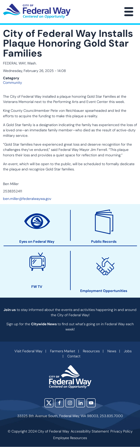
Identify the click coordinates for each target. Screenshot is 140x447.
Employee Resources (70, 438)
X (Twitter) (49, 402)
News (111, 351)
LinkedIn (80, 402)
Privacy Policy (121, 431)
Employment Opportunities (103, 290)
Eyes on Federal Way (36, 241)
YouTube (91, 402)
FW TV (36, 286)
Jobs (128, 351)
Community (12, 82)
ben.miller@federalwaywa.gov (27, 198)
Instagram (70, 402)
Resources (91, 351)
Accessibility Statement (90, 431)
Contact (73, 356)
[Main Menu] (129, 11)
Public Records (104, 241)
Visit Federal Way (28, 351)
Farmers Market (62, 351)
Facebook (59, 402)
